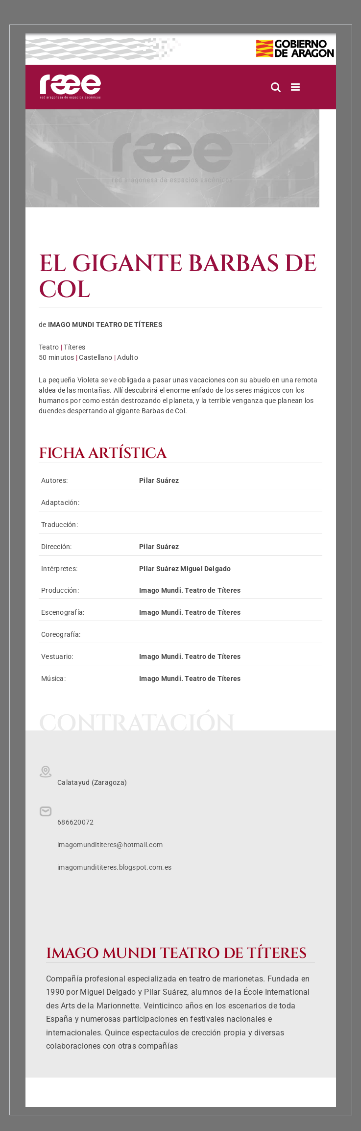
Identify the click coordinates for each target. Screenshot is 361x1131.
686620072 (75, 822)
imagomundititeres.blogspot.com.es (114, 867)
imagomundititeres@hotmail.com (110, 845)
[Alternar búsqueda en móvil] (276, 87)
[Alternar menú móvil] (296, 87)
